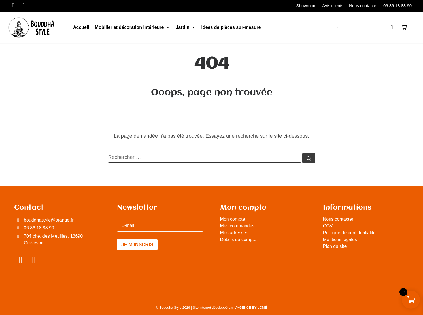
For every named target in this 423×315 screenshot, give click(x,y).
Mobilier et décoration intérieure (132, 27)
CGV (328, 226)
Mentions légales (340, 239)
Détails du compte (238, 239)
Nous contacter (338, 219)
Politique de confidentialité (349, 232)
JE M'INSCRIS (137, 244)
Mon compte (232, 219)
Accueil (81, 27)
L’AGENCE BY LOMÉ (250, 308)
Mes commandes (237, 226)
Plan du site (335, 246)
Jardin (185, 27)
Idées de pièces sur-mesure (231, 27)
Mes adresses (234, 232)
